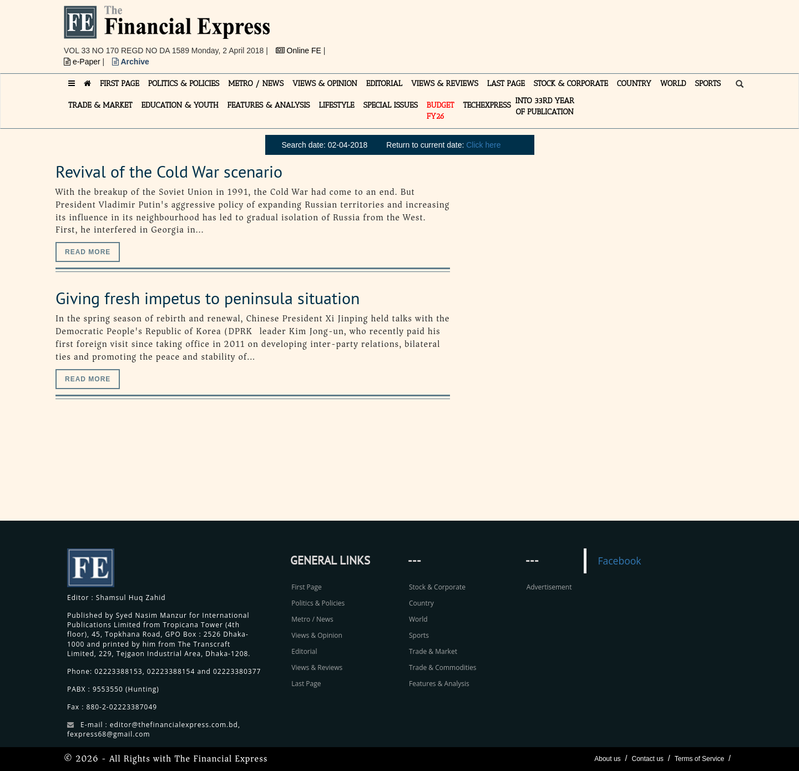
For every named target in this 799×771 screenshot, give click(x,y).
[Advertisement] (553, 31)
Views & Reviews (316, 667)
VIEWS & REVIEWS (444, 83)
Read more (87, 252)
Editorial (304, 651)
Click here (483, 144)
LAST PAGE (506, 83)
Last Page (306, 683)
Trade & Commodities (443, 667)
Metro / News (312, 619)
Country (421, 603)
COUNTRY (634, 83)
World (418, 619)
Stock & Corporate (437, 587)
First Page (306, 587)
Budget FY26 (440, 110)
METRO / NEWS (256, 83)
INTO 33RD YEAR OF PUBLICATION (544, 106)
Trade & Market (433, 651)
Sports (419, 635)
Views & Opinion (316, 635)
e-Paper (83, 61)
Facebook (619, 560)
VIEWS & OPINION (324, 83)
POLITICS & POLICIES (184, 83)
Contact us (647, 759)
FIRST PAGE (119, 83)
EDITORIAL (384, 83)
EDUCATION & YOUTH (180, 105)
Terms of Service (699, 759)
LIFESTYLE (337, 105)
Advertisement (549, 587)
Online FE (299, 50)
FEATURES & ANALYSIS (268, 105)
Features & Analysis (439, 683)
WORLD (673, 83)
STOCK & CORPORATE (571, 83)
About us (607, 759)
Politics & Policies (318, 603)
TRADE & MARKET (100, 105)
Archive (130, 61)
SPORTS (708, 83)
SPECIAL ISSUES (390, 105)
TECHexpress (486, 105)
